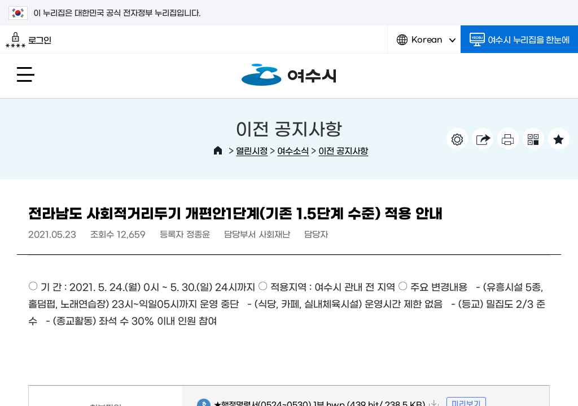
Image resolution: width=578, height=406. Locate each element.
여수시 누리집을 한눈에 (520, 39)
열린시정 (252, 150)
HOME (217, 150)
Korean (426, 43)
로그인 (28, 40)
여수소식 (293, 150)
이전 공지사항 (343, 150)
